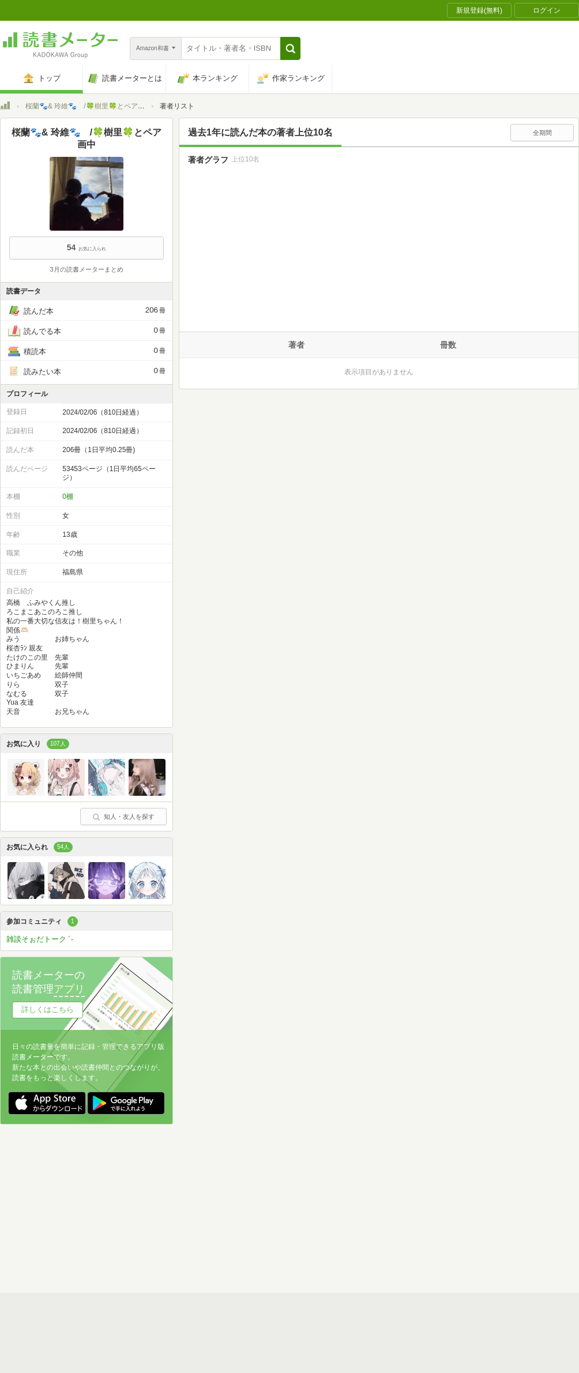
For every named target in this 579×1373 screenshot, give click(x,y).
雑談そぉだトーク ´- (39, 939)
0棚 (67, 496)
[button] (290, 48)
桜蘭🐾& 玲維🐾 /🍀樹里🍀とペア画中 (88, 106)
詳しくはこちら (47, 1009)
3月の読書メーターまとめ (86, 269)
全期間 (542, 132)
